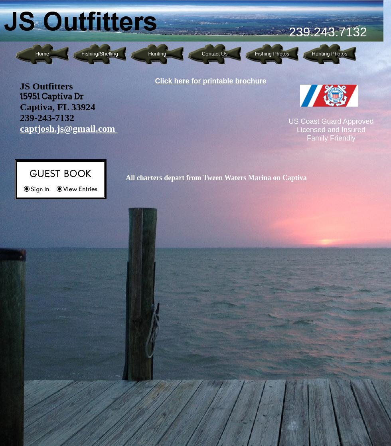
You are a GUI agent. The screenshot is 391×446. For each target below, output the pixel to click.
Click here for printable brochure (210, 81)
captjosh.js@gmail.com (68, 128)
